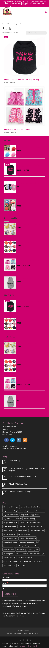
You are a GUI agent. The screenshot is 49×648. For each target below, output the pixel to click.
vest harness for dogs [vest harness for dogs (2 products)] (10, 561)
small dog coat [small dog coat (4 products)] (33, 550)
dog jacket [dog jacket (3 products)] (24, 515)
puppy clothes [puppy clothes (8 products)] (33, 546)
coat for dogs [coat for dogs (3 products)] (13, 507)
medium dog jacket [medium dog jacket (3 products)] (24, 534)
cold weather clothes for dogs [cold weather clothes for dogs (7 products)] (30, 507)
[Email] (24, 585)
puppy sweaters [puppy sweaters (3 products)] (8, 550)
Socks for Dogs (14, 461)
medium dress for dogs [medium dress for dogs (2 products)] (28, 538)
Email (5, 583)
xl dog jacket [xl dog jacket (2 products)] (38, 561)
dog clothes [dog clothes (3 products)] (7, 511)
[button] (11, 8)
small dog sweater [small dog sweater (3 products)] (22, 554)
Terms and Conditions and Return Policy (23, 633)
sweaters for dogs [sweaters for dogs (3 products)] (9, 558)
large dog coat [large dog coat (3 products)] (24, 526)
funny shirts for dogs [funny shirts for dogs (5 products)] (10, 523)
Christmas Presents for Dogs (20, 492)
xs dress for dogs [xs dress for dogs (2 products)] (9, 565)
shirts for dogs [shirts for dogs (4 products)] (21, 550)
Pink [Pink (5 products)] (37, 542)
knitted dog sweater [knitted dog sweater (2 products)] (10, 526)
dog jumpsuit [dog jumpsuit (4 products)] (34, 515)
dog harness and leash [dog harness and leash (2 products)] (10, 515)
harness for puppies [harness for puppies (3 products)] (34, 523)
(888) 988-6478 (8, 449)
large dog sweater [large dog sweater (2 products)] (22, 530)
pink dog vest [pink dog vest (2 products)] (7, 546)
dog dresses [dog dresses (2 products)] (29, 511)
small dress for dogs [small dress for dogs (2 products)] (37, 554)
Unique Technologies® (28, 646)
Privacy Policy (23, 630)
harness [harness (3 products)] (22, 523)
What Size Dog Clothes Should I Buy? (22, 476)
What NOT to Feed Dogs (18, 484)
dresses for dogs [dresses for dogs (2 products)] (29, 519)
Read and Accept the (15, 589)
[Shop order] (36, 33)
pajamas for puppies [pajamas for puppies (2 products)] (27, 542)
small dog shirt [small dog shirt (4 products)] (8, 554)
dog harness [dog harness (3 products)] (40, 511)
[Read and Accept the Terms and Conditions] (3, 588)
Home (4, 24)
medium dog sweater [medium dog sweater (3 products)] (10, 538)
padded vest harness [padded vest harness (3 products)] (10, 542)
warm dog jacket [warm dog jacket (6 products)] (25, 561)
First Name (6, 577)
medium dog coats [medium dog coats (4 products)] (9, 534)
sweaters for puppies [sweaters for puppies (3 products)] (25, 558)
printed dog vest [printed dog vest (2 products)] (20, 546)
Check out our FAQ (23, 613)
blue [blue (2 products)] (4, 507)
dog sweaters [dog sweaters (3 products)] (17, 519)
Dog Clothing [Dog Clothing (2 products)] (18, 511)
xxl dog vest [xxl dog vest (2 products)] (21, 565)
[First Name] (24, 580)
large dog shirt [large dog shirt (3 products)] (8, 530)
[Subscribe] (10, 594)
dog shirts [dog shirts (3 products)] (6, 519)
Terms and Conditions (20, 589)
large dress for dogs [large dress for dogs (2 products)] (37, 530)
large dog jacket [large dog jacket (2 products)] (36, 526)
